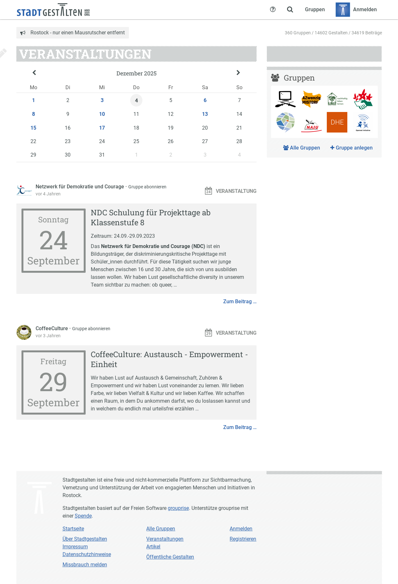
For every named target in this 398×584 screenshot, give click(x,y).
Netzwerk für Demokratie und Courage (80, 187)
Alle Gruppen (301, 148)
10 (102, 114)
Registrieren (243, 539)
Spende (83, 516)
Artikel (153, 547)
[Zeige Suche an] (290, 9)
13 (205, 114)
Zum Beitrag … (240, 301)
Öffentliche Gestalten (170, 557)
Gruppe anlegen (351, 148)
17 (102, 128)
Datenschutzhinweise (87, 554)
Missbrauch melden (85, 565)
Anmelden (241, 529)
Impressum (75, 547)
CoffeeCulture (52, 328)
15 (33, 128)
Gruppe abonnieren (147, 186)
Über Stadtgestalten (85, 539)
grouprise (178, 508)
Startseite (73, 529)
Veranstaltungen (164, 539)
